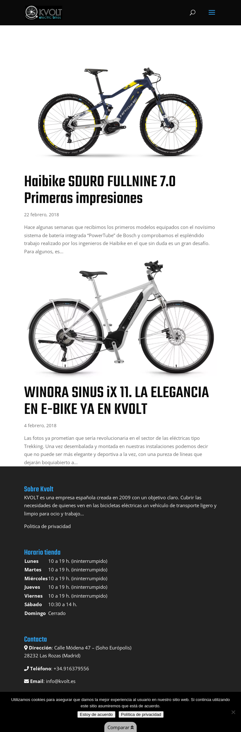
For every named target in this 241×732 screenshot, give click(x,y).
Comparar (120, 727)
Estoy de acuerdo (96, 714)
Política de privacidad (141, 714)
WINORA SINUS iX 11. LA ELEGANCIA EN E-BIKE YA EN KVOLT (116, 401)
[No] (233, 712)
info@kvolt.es (60, 681)
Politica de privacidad (47, 526)
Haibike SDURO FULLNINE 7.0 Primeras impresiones (100, 190)
